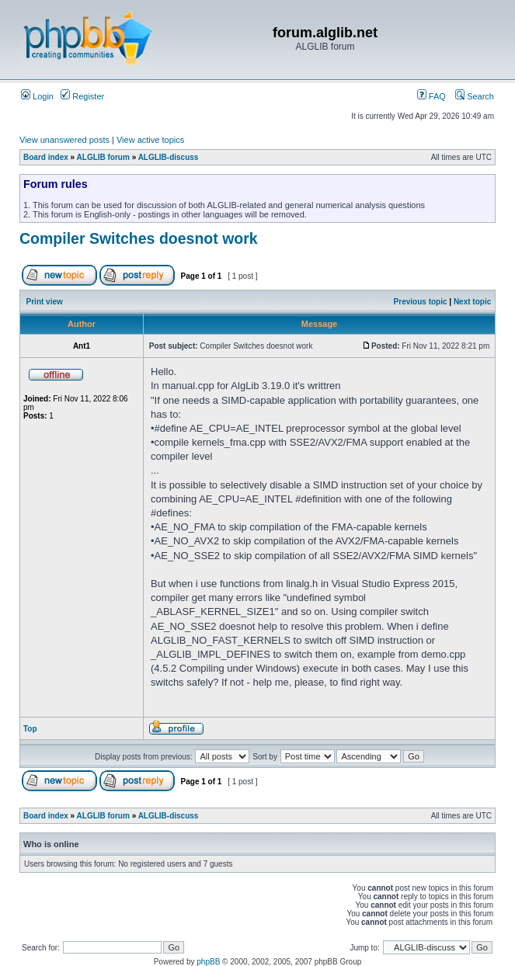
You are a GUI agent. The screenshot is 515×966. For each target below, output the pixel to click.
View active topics (150, 139)
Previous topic (420, 301)
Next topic (472, 301)
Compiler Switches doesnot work (138, 238)
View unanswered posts (64, 139)
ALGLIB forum (103, 157)
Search (474, 96)
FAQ (431, 96)
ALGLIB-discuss (168, 157)
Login (37, 96)
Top (30, 728)
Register (82, 96)
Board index (45, 157)
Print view (44, 301)
